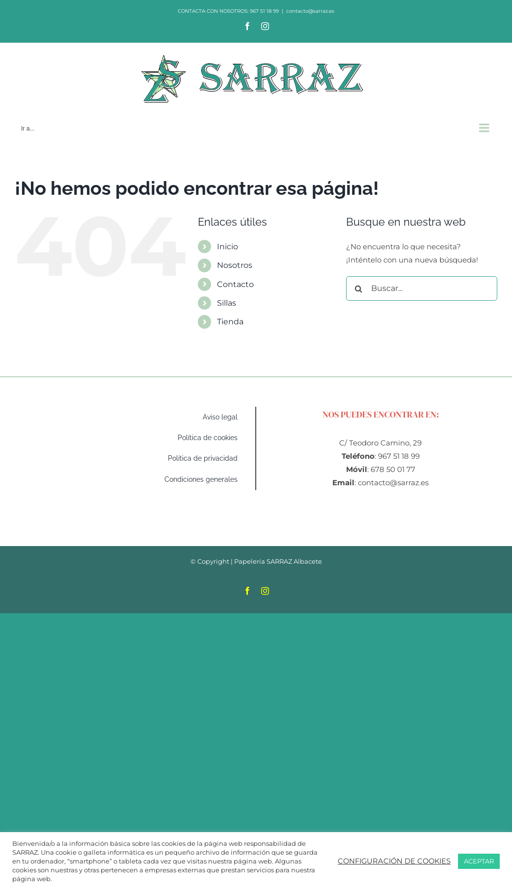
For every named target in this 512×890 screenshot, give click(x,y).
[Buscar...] (421, 288)
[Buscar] (358, 288)
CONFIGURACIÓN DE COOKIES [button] (394, 861)
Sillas (226, 303)
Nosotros (234, 265)
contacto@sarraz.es (310, 11)
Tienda (230, 321)
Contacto (235, 284)
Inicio (227, 246)
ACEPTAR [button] (479, 861)
